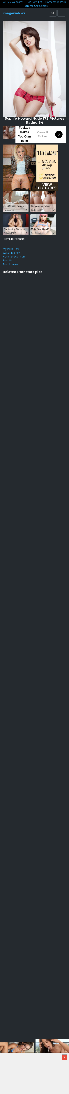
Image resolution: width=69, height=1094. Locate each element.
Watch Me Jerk (11, 252)
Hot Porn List (34, 2)
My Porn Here (11, 248)
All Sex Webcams (13, 2)
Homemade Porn (55, 2)
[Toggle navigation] (61, 13)
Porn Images (10, 264)
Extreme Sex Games (36, 6)
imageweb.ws (14, 13)
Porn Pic (8, 260)
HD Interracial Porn (14, 256)
